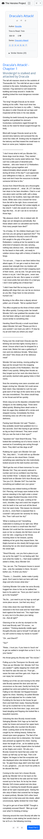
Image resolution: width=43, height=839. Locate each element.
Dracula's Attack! (22, 40)
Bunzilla (18, 26)
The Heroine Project (14, 3)
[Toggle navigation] (29, 3)
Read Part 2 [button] (33, 827)
